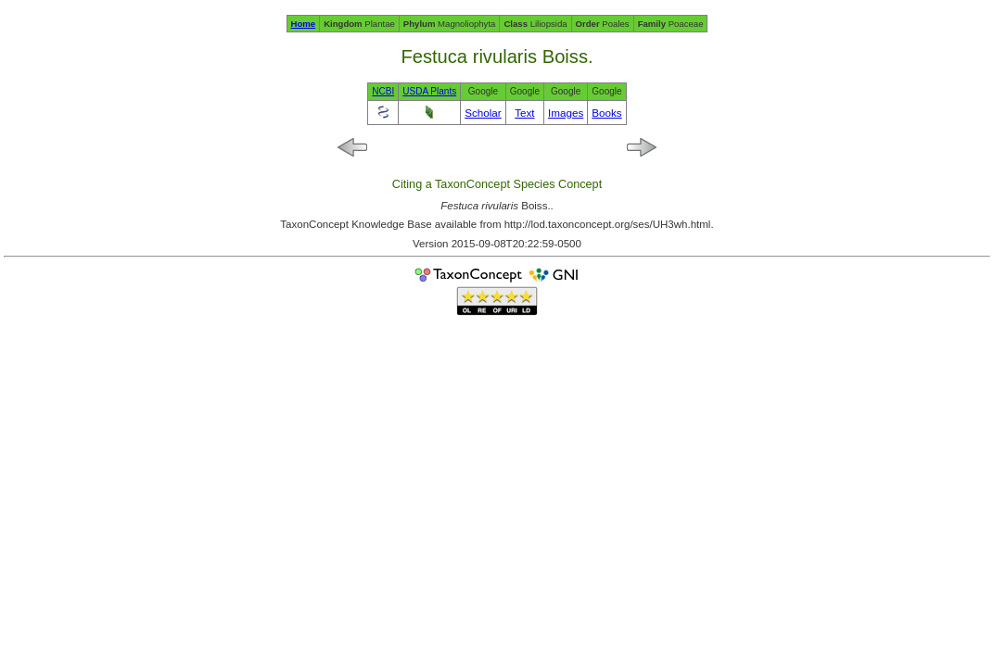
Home (303, 24)
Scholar (483, 113)
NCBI (383, 91)
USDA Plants (429, 91)
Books (606, 113)
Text (524, 113)
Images (565, 113)
